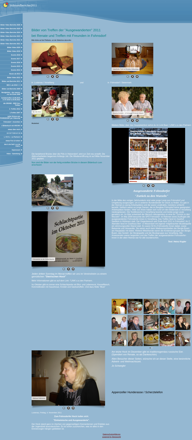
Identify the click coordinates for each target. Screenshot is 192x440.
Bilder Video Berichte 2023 (10, 36)
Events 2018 (15, 55)
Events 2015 (15, 66)
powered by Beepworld (111, 437)
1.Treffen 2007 (15, 113)
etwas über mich (14, 129)
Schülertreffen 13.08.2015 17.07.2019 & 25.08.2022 (10, 99)
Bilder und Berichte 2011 (11, 81)
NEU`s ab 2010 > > (13, 85)
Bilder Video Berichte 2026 (10, 25)
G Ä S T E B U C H (13, 133)
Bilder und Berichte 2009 (11, 89)
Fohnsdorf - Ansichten (11, 122)
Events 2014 (15, 70)
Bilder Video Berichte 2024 (10, 32)
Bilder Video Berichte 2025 (10, 29)
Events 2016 (15, 62)
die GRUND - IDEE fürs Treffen (11, 104)
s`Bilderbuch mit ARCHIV (10, 126)
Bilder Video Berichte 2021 (10, 44)
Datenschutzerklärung (111, 434)
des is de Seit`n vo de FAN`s (12, 145)
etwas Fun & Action (13, 141)
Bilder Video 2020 (13, 47)
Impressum (16, 150)
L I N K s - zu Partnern (12, 137)
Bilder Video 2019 (13, 51)
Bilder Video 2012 (13, 77)
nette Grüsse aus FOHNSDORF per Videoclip (10, 117)
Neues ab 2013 (14, 74)
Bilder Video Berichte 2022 (10, 40)
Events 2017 (15, 59)
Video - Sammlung (13, 154)
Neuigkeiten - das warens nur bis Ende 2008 (10, 93)
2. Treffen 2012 (14, 109)
